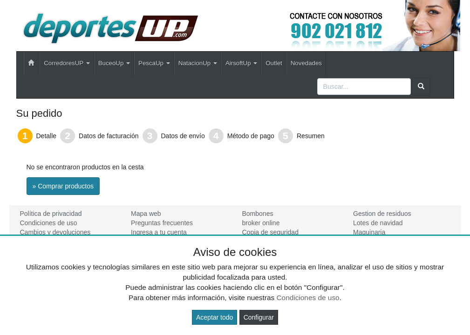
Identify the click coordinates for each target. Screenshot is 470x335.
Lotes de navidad (378, 223)
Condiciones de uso (48, 223)
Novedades (306, 63)
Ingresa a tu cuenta (159, 232)
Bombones (257, 213)
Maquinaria (369, 232)
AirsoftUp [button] (241, 63)
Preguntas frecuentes (162, 223)
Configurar (259, 317)
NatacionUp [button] (197, 63)
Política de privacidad (51, 213)
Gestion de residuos (382, 213)
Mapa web (146, 213)
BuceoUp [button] (114, 63)
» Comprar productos (63, 186)
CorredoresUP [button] (66, 63)
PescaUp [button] (154, 63)
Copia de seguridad (270, 232)
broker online (261, 223)
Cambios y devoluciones (55, 232)
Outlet (274, 63)
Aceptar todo (214, 317)
